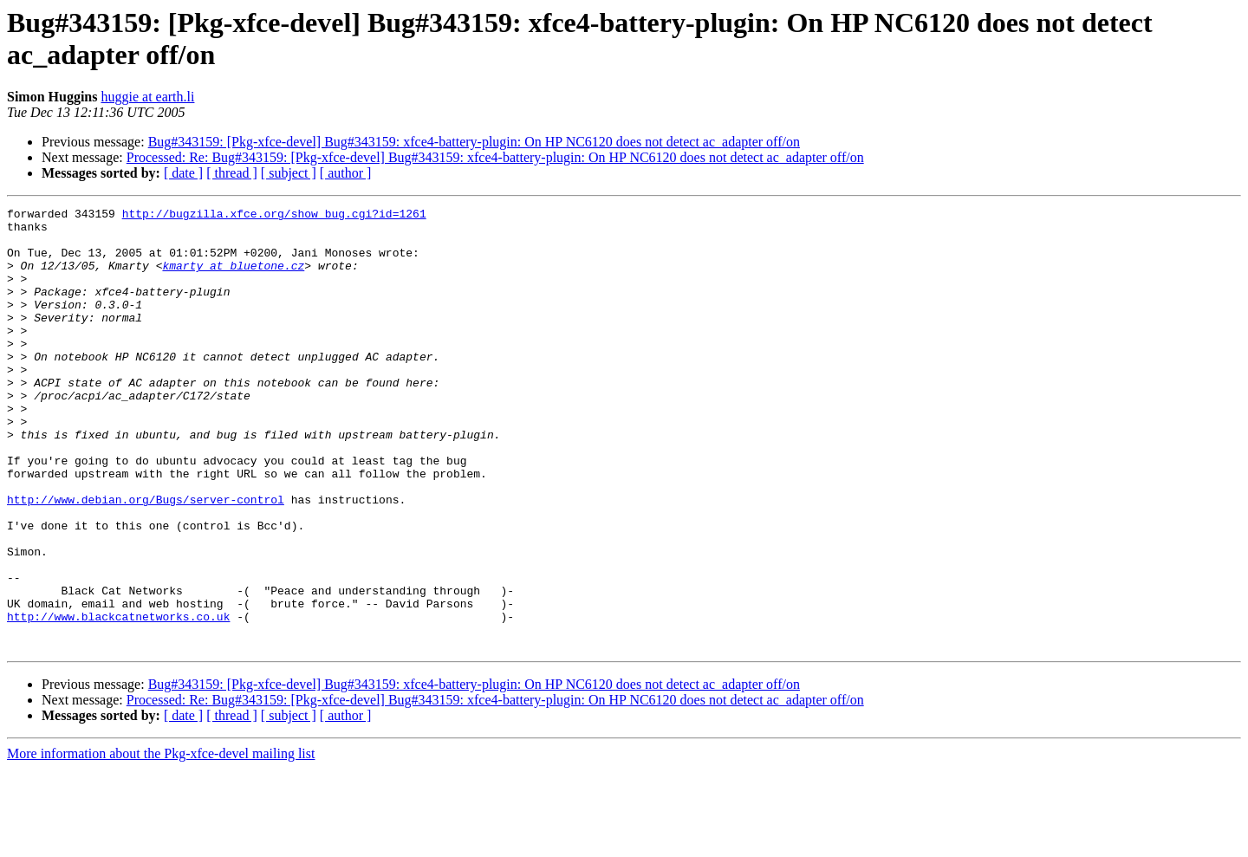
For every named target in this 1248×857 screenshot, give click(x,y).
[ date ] (183, 173)
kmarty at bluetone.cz (233, 278)
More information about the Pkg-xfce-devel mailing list (161, 841)
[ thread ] (231, 173)
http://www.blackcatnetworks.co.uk (118, 699)
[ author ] (346, 173)
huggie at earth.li (147, 96)
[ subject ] (288, 173)
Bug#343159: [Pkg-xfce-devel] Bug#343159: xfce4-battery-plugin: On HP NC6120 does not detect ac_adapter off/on (474, 141)
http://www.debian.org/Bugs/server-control (145, 559)
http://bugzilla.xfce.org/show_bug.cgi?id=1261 (274, 216)
